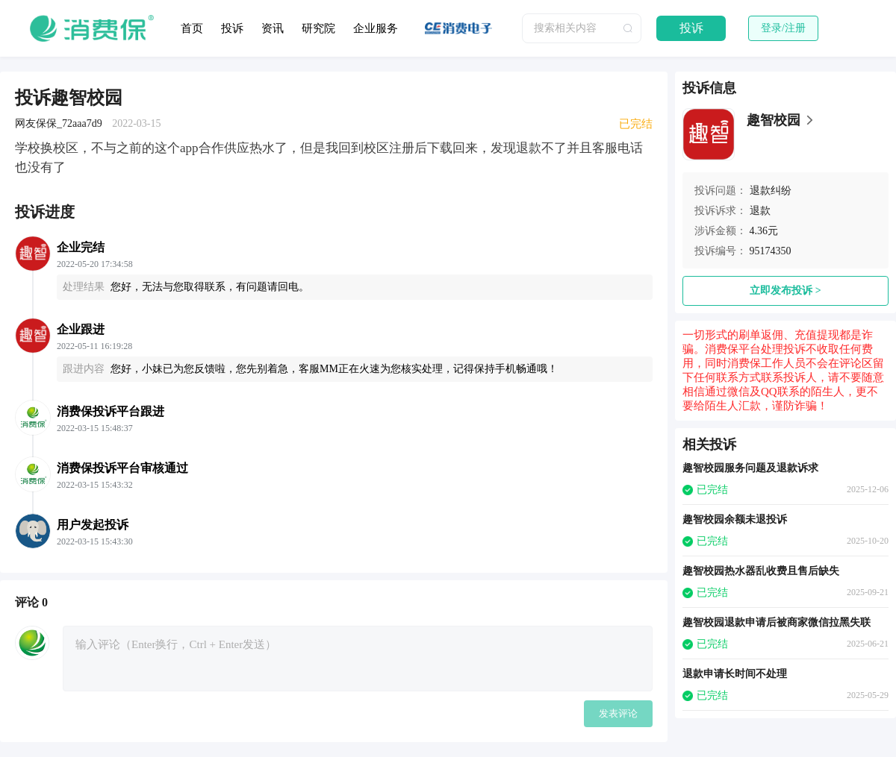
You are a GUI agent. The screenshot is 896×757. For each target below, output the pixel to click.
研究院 (318, 28)
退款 (760, 210)
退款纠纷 (770, 190)
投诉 (232, 28)
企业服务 (375, 28)
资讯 (272, 28)
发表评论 (618, 713)
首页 (192, 28)
